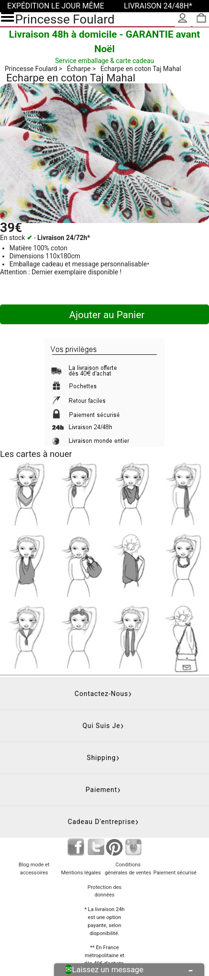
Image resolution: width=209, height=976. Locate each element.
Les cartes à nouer (36, 454)
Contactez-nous (101, 693)
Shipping (101, 757)
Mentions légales (81, 873)
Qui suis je (102, 725)
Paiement (101, 789)
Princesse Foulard (65, 19)
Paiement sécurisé (174, 873)
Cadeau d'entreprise (101, 821)
